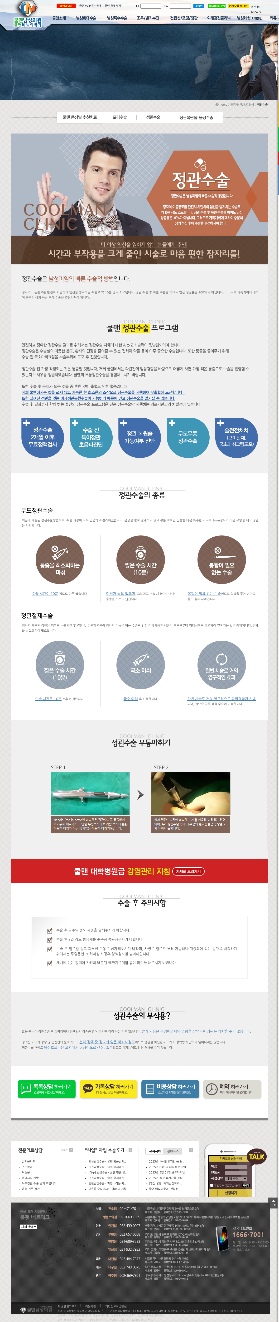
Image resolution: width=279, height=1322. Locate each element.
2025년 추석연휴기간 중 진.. (166, 1161)
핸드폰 (215, 1172)
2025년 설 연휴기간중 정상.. (166, 1178)
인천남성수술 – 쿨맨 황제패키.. (107, 1167)
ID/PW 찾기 (257, 11)
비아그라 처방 (30, 1178)
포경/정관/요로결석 (242, 104)
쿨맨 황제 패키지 (114, 6)
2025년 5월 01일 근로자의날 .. (168, 1172)
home (221, 104)
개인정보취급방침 (116, 1306)
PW (167, 6)
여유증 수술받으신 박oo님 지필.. (108, 1189)
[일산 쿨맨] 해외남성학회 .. (165, 1183)
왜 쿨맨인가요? (67, 1306)
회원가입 (255, 6)
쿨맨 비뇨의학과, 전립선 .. (165, 1189)
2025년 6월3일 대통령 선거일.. (168, 1167)
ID (138, 6)
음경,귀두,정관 (31, 1189)
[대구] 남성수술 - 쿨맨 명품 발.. (107, 1172)
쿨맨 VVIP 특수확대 (90, 6)
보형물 (26, 1172)
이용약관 (90, 1306)
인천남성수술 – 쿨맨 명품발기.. (107, 1161)
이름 (214, 1166)
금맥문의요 (28, 1161)
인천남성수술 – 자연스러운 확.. (107, 1183)
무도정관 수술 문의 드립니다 (39, 1183)
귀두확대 (27, 1167)
